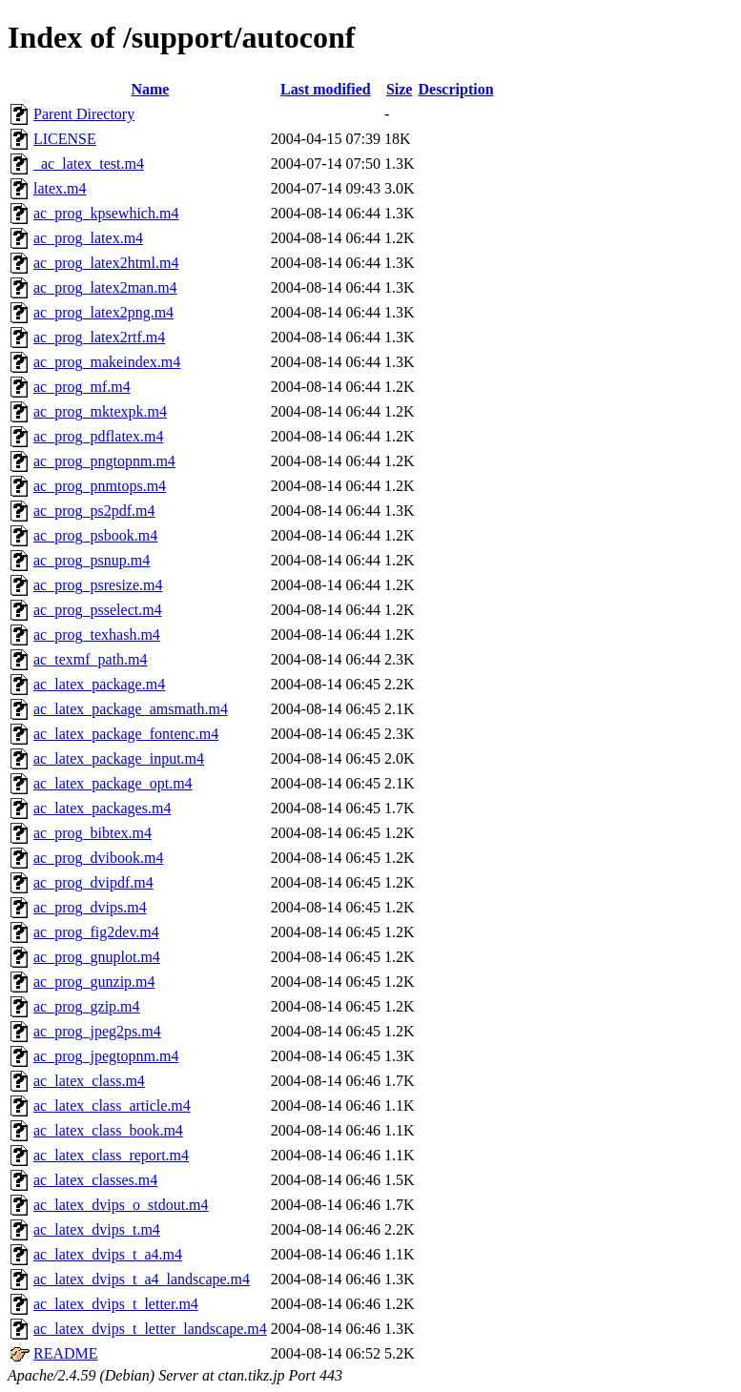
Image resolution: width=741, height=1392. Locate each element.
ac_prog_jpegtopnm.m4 (105, 1056)
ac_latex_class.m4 (89, 1081)
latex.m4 (60, 188)
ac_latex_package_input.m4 (118, 758)
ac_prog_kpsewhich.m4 (105, 213)
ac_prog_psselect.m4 (97, 610)
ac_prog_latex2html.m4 (105, 263)
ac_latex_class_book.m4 (108, 1130)
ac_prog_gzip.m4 (86, 1006)
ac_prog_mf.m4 (82, 387)
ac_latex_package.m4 (99, 684)
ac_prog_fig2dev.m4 (96, 932)
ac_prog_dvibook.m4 (98, 858)
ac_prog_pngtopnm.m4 (104, 461)
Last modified (325, 89)
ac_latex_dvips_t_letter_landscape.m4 (150, 1328)
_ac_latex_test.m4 (88, 163)
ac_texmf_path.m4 (90, 659)
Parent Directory (83, 114)
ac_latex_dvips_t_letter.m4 (115, 1304)
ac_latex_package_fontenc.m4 (125, 734)
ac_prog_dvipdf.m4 (93, 882)
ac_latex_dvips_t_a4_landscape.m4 (141, 1279)
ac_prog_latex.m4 (88, 238)
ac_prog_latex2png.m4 (103, 312)
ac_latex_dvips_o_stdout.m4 (121, 1205)
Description (455, 89)
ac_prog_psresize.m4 (98, 585)
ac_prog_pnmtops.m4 (99, 486)
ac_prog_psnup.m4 (91, 560)
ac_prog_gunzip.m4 (94, 981)
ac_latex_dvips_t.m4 (96, 1229)
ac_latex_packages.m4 (102, 808)
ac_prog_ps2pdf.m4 (94, 510)
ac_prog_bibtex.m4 (92, 833)
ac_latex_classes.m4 (95, 1180)
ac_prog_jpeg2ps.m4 (97, 1031)
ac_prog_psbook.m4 (95, 535)
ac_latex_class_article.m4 (112, 1105)
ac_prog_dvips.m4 (90, 907)
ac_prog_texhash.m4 (96, 634)
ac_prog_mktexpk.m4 (100, 411)
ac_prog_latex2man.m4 (105, 287)
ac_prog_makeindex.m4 (106, 362)
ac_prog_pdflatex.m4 (98, 436)
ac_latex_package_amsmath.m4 (130, 709)
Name (150, 89)
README (65, 1353)
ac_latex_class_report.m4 (111, 1155)
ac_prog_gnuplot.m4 (96, 957)
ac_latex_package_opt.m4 (113, 783)
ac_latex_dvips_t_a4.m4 (107, 1254)
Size (399, 89)
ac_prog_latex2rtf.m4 (99, 337)
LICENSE (64, 139)
